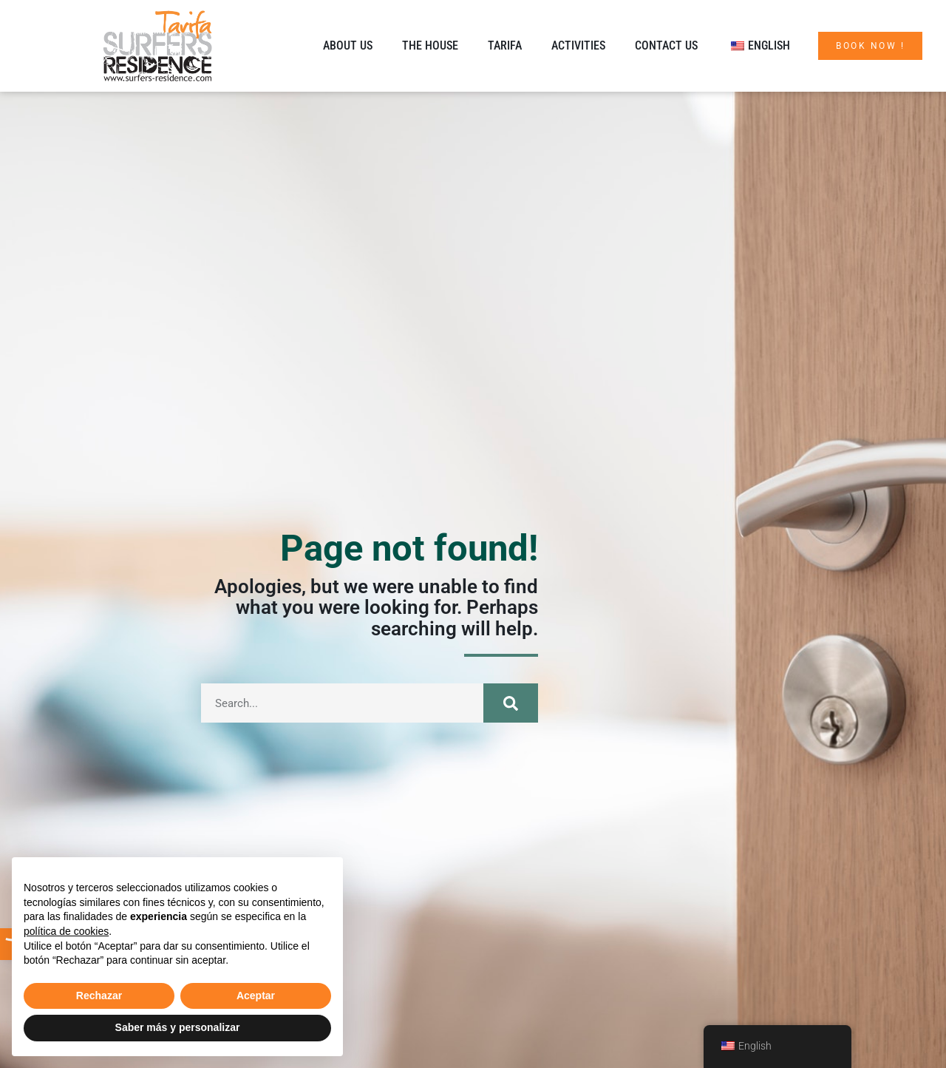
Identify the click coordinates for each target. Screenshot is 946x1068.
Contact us (666, 45)
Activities (578, 45)
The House (430, 45)
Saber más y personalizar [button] (177, 1027)
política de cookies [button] (66, 931)
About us (347, 45)
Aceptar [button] (255, 995)
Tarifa (505, 45)
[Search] (510, 703)
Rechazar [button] (99, 995)
